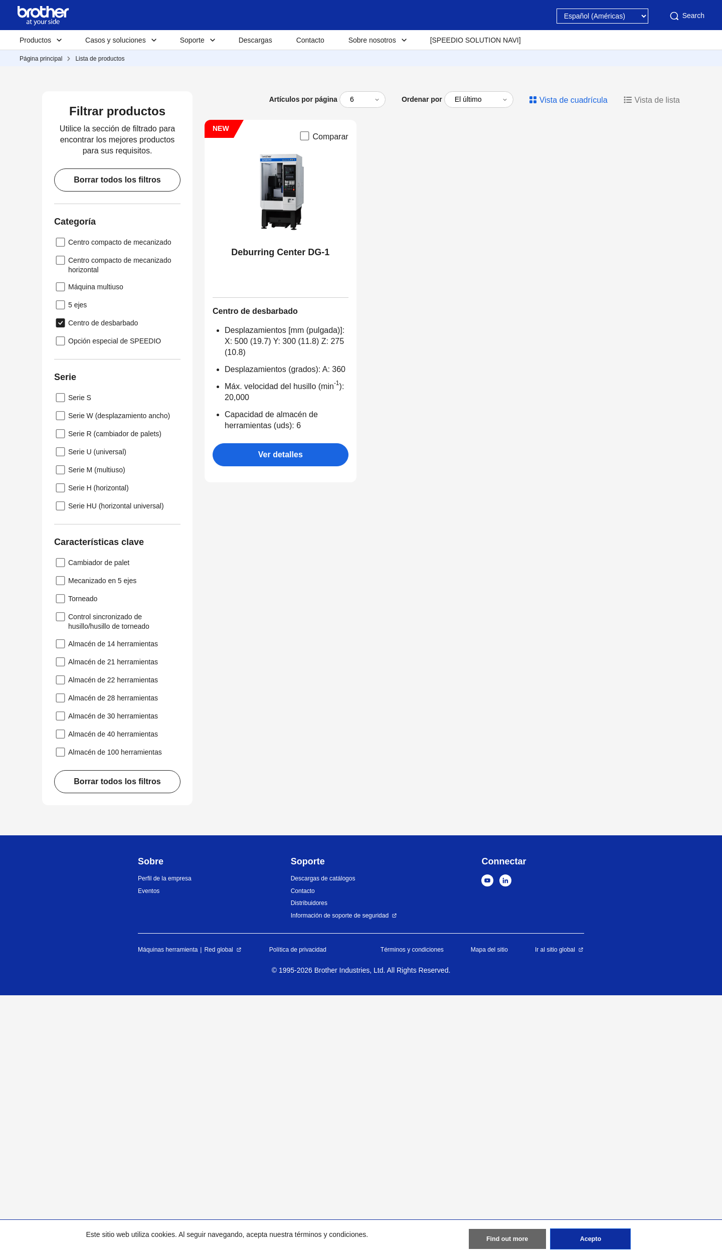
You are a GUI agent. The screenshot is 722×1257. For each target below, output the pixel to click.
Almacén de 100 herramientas (108, 1014)
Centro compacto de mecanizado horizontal (112, 525)
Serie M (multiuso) (89, 732)
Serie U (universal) (90, 713)
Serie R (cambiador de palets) (107, 695)
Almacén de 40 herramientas (106, 996)
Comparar (323, 398)
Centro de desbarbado (96, 585)
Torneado (75, 860)
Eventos (148, 1152)
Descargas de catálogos (323, 1140)
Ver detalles (280, 716)
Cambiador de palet (91, 824)
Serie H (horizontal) (91, 750)
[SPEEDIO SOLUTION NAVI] (475, 40)
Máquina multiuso (88, 549)
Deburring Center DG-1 (280, 514)
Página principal (41, 58)
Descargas (255, 40)
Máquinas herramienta (168, 1211)
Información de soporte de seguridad (340, 1177)
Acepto (590, 1236)
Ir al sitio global (555, 1211)
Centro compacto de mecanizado (112, 504)
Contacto (310, 40)
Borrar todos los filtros (117, 441)
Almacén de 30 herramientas (106, 978)
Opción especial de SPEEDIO (107, 603)
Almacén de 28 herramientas (106, 960)
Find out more (507, 1236)
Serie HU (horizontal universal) (109, 768)
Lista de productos (99, 58)
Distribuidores (309, 1164)
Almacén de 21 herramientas (106, 924)
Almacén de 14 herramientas (106, 906)
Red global (218, 1211)
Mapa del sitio (489, 1211)
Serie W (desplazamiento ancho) (112, 677)
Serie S (72, 659)
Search (686, 16)
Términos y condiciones (412, 1211)
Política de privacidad (297, 1211)
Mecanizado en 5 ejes (95, 842)
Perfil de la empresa (165, 1140)
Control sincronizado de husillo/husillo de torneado (101, 882)
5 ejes (70, 567)
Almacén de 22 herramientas (106, 942)
